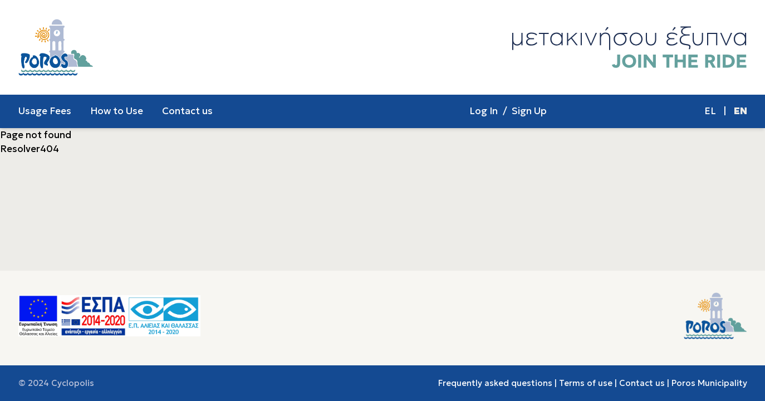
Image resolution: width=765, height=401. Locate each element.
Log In (483, 111)
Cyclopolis (72, 383)
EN (740, 111)
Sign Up (529, 111)
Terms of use (585, 383)
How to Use (116, 111)
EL (710, 111)
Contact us (187, 111)
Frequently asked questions (495, 383)
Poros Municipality (709, 383)
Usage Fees (44, 111)
